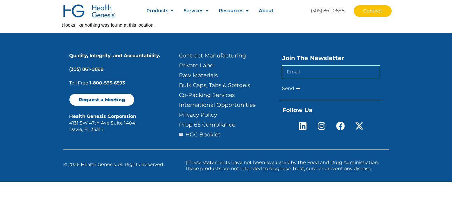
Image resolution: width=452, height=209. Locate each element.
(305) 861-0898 (86, 69)
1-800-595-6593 (107, 83)
